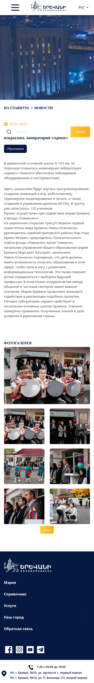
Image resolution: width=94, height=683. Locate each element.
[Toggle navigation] (15, 8)
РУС (82, 7)
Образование (15, 148)
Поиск (80, 132)
